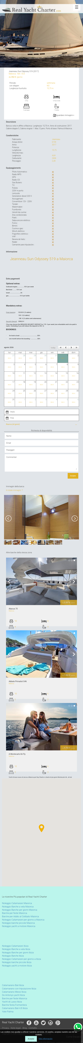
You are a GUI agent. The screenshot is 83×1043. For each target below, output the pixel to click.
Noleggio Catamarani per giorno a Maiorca (23, 919)
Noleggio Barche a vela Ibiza (16, 949)
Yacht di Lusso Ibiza (12, 1001)
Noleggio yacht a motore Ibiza (17, 965)
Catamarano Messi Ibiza (14, 991)
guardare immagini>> (63, 115)
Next (73, 581)
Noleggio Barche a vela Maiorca (17, 906)
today (53, 348)
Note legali (16, 1028)
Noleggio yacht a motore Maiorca (18, 926)
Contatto (33, 1028)
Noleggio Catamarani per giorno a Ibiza (21, 959)
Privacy (5, 1028)
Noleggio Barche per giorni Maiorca (19, 909)
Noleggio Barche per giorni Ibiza (18, 952)
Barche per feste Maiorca (14, 913)
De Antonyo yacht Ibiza (13, 995)
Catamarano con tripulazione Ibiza (19, 988)
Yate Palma (7, 1011)
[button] (31, 833)
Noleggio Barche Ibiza (13, 955)
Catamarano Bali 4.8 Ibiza (15, 1008)
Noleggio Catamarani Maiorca (17, 903)
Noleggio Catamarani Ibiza (15, 946)
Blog (25, 1028)
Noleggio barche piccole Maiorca (18, 923)
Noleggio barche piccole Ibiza (16, 962)
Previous (10, 581)
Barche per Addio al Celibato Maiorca (20, 916)
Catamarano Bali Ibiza (13, 985)
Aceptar (31, 1039)
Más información (45, 1039)
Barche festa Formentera (14, 1005)
